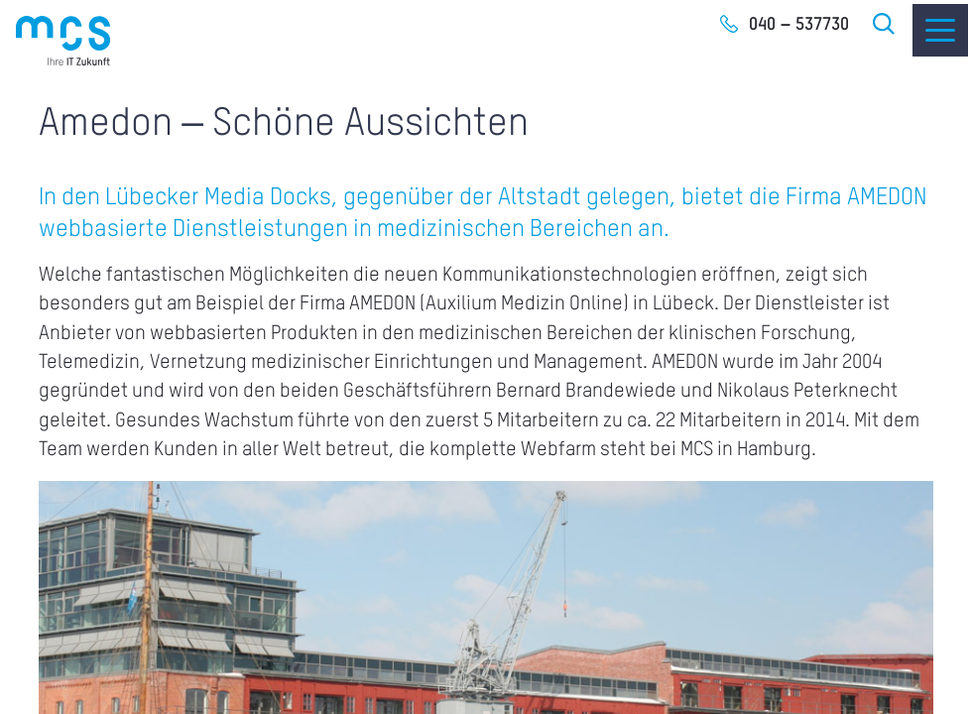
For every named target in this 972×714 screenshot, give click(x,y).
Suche (885, 24)
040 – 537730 (799, 25)
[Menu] (940, 30)
